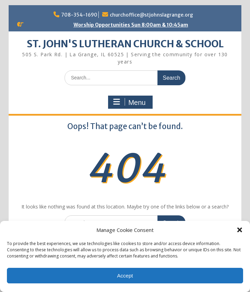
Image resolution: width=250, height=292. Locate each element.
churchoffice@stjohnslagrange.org (151, 15)
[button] (239, 229)
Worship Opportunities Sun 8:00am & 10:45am (131, 25)
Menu (129, 102)
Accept (125, 276)
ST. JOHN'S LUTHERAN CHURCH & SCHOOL (125, 44)
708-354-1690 (79, 15)
